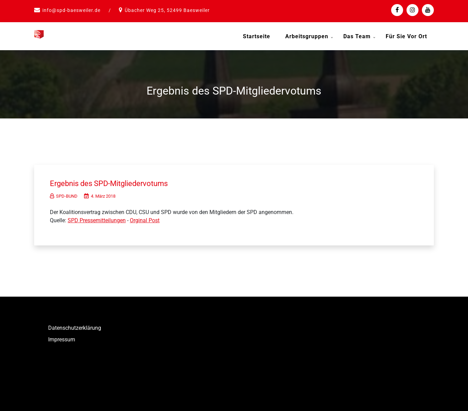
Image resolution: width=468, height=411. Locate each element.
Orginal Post (145, 217)
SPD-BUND (64, 193)
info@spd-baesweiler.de (71, 10)
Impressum (61, 337)
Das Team (357, 36)
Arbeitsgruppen (306, 36)
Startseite (256, 36)
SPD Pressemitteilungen (97, 217)
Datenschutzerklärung (74, 325)
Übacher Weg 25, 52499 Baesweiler (167, 10)
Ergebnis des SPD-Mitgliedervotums (120, 180)
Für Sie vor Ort (406, 36)
